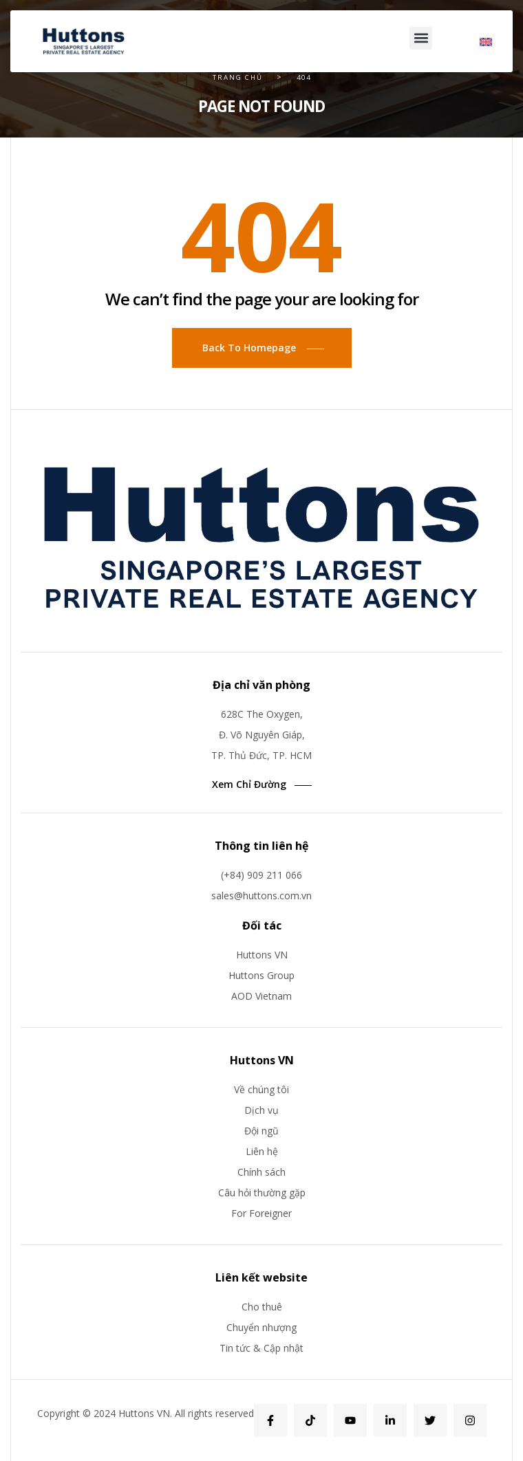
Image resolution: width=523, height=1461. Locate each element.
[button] (420, 38)
